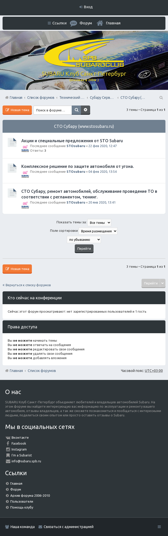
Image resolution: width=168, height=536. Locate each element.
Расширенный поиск (85, 110)
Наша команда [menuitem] (23, 527)
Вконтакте (20, 437)
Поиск (76, 110)
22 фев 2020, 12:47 (102, 146)
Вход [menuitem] (88, 7)
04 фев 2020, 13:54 (102, 171)
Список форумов (42, 371)
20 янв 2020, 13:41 (102, 202)
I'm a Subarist (22, 455)
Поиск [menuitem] (161, 97)
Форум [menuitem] (86, 23)
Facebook (19, 443)
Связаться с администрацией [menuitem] (69, 527)
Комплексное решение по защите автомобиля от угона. (77, 166)
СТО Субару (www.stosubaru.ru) (84, 126)
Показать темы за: (84, 222)
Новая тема (19, 110)
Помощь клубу (21, 507)
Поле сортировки (83, 231)
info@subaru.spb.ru (26, 461)
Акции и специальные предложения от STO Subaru (72, 140)
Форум (15, 489)
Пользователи (21, 501)
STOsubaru (76, 146)
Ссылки (59, 23)
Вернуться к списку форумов (28, 285)
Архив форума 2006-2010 (30, 495)
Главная (113, 23)
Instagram (19, 449)
